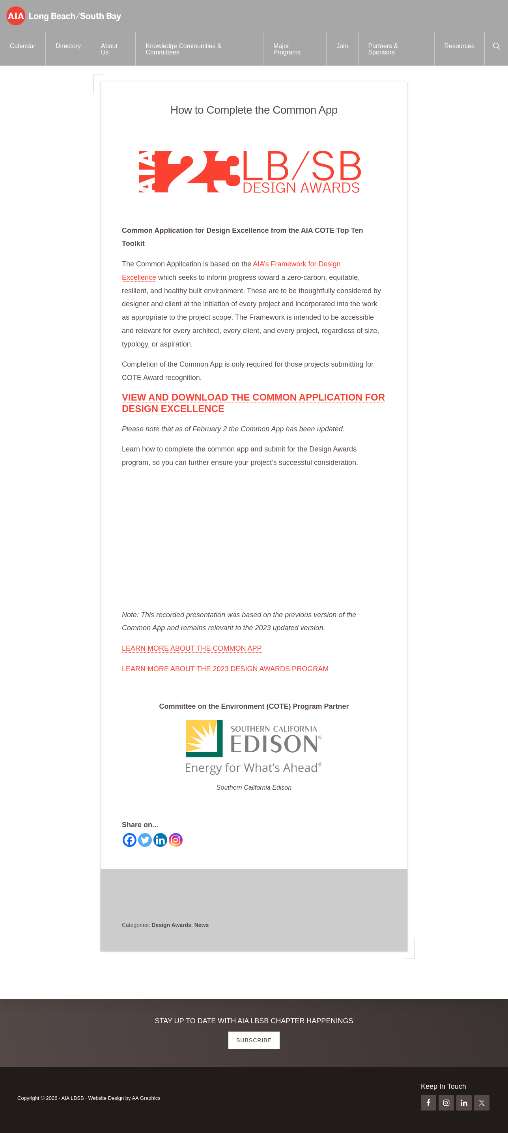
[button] (496, 45)
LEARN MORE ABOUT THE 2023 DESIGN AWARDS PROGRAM (225, 669)
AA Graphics (146, 1098)
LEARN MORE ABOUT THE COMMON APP (191, 648)
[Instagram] (176, 840)
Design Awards (171, 925)
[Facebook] (129, 840)
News (201, 925)
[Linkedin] (160, 840)
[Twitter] (145, 840)
